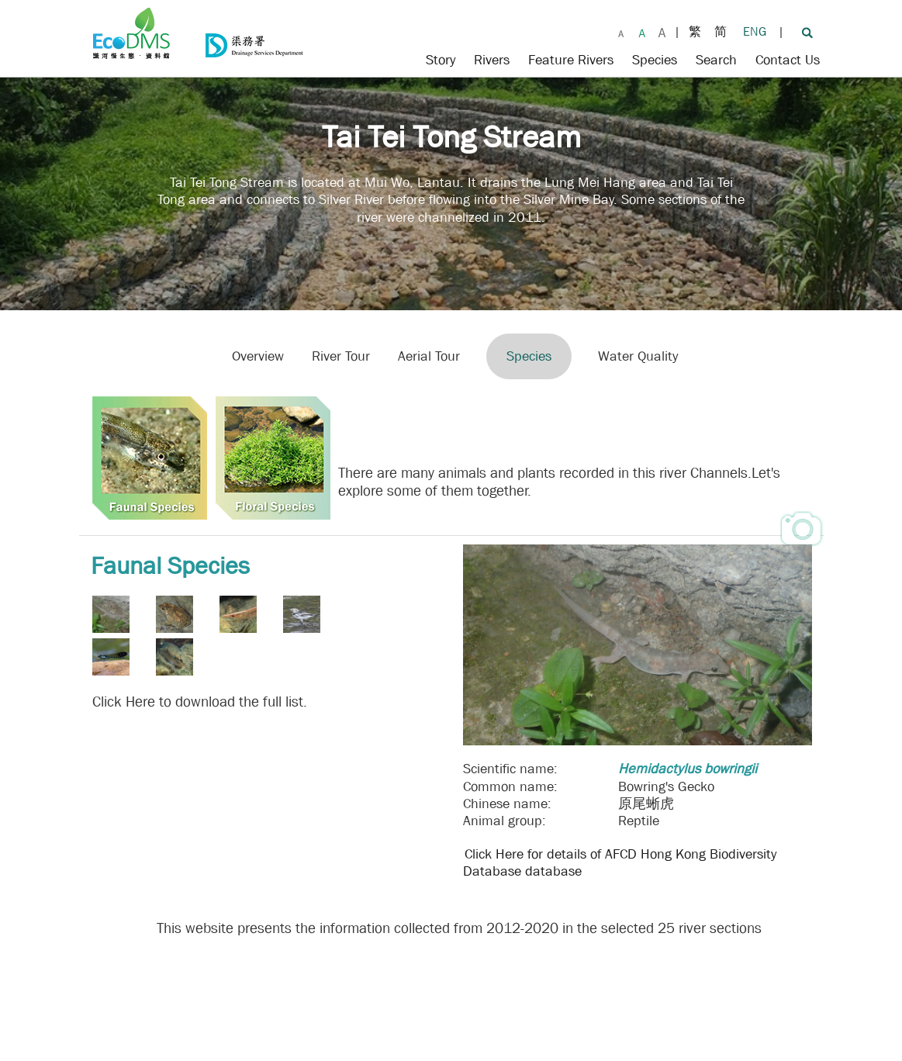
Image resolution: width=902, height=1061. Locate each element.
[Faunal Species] (149, 457)
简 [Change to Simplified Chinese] (720, 31)
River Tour (341, 356)
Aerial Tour (429, 356)
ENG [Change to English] (754, 31)
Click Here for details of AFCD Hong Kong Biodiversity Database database (619, 862)
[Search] (807, 32)
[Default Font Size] (621, 31)
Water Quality (638, 356)
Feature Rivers (570, 60)
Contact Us (787, 60)
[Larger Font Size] (642, 31)
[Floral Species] (272, 457)
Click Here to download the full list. (199, 702)
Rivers (492, 60)
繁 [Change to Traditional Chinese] (695, 31)
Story (440, 60)
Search (716, 60)
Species (654, 60)
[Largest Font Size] (662, 31)
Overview (258, 356)
